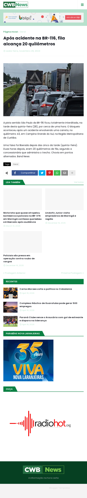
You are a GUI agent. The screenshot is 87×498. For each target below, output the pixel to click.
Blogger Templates (59, 487)
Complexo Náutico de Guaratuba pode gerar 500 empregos (48, 305)
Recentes (11, 281)
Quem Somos (34, 492)
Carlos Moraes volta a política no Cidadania (46, 289)
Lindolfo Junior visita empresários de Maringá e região (60, 215)
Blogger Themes (39, 487)
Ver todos (79, 182)
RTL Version (65, 492)
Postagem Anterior (15, 273)
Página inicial (10, 31)
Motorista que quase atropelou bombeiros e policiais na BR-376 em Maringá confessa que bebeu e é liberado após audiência (22, 217)
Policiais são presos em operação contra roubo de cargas (19, 258)
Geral (23, 31)
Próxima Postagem (71, 273)
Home (19, 492)
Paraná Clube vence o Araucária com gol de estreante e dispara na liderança (51, 319)
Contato (50, 492)
